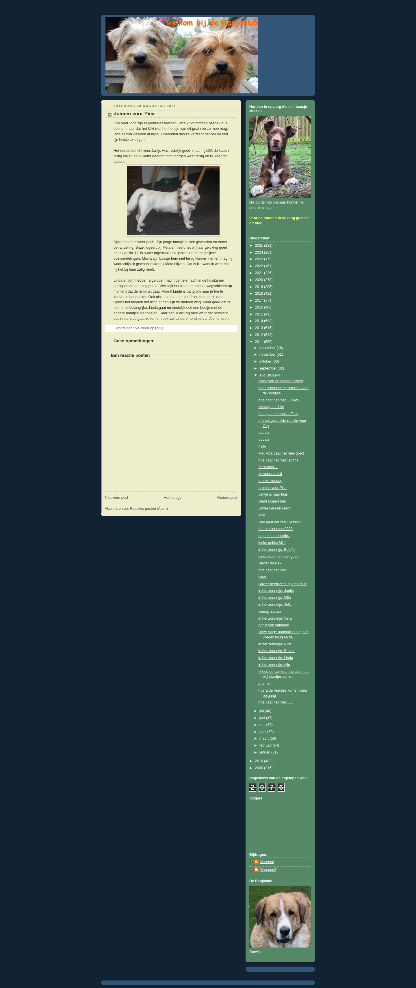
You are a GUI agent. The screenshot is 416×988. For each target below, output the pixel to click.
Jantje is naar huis (273, 494)
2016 (259, 307)
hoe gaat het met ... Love (279, 400)
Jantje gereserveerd (275, 508)
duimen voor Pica (273, 488)
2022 (259, 266)
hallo (262, 446)
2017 (259, 300)
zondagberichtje (271, 407)
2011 (259, 342)
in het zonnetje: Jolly (275, 605)
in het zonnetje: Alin (274, 665)
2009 (259, 768)
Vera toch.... (268, 467)
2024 (259, 252)
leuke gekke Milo (272, 543)
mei (262, 725)
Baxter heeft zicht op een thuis (283, 584)
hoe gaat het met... (274, 570)
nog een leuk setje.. (274, 536)
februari (266, 745)
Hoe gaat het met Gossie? (280, 522)
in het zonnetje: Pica (275, 644)
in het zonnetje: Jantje (276, 591)
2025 (259, 245)
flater (263, 577)
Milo (262, 515)
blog (259, 223)
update (264, 433)
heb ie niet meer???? (276, 529)
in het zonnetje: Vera (275, 618)
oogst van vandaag (274, 625)
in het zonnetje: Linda (276, 658)
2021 (259, 273)
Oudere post (227, 498)
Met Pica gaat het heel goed (281, 453)
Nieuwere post (116, 498)
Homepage (173, 498)
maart (264, 738)
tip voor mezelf (270, 474)
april (263, 732)
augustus (267, 375)
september (268, 368)
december (268, 348)
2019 (259, 287)
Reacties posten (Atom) (149, 509)
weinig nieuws (270, 612)
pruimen (265, 684)
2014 (259, 321)
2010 (259, 761)
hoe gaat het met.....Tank (279, 414)
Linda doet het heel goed (279, 557)
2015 (259, 314)
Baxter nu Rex (270, 563)
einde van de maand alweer (281, 381)
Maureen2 (268, 870)
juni (262, 718)
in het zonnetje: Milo (275, 598)
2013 (259, 328)
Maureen (267, 862)
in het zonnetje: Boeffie (277, 550)
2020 (259, 280)
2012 (259, 335)
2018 (259, 293)
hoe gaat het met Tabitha (279, 460)
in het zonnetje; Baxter (277, 651)
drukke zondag (271, 481)
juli (262, 711)
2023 (259, 259)
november (268, 354)
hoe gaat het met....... (276, 702)
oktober (266, 361)
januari (265, 752)
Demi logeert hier (272, 501)
